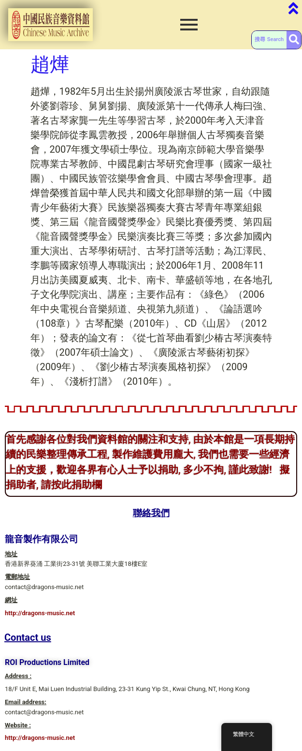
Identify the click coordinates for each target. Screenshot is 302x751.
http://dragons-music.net (40, 613)
